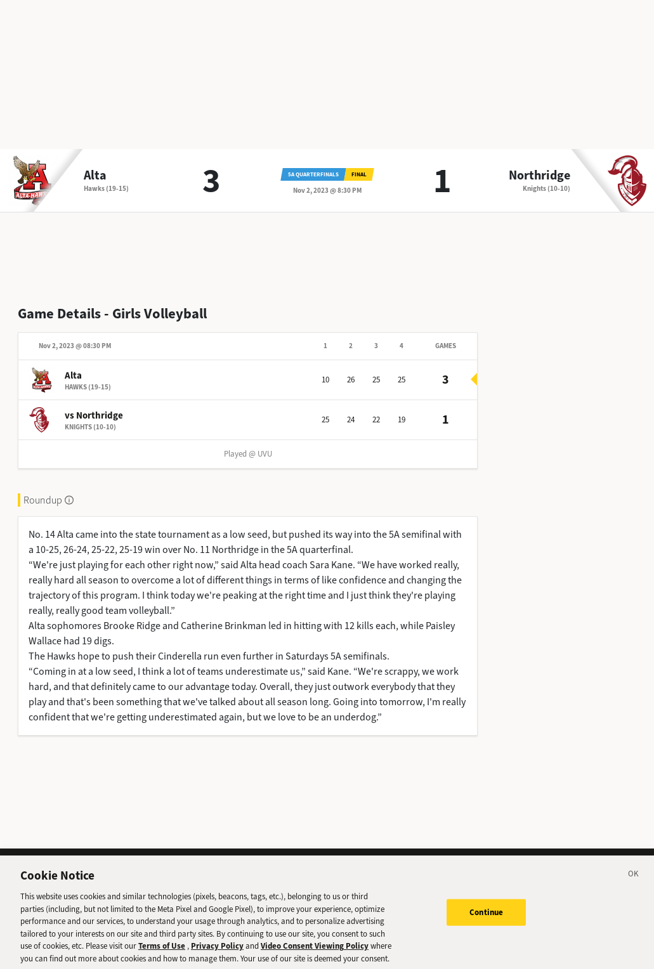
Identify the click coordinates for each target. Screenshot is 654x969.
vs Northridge (94, 415)
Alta (95, 175)
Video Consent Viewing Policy (315, 950)
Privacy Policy (217, 950)
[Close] (634, 880)
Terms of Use (161, 950)
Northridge (539, 175)
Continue (486, 916)
